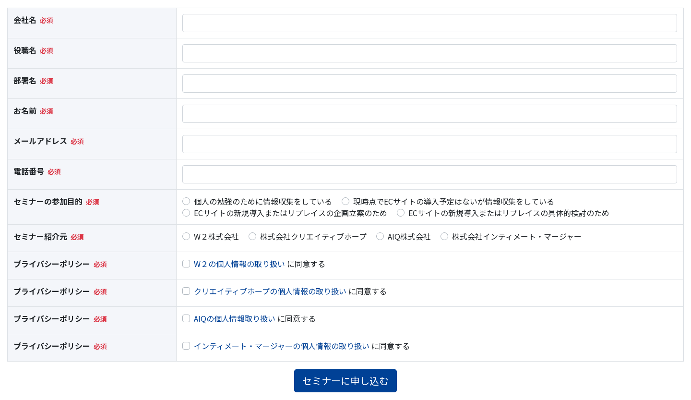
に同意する (259, 263)
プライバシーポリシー (51, 263)
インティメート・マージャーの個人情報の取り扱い (281, 346)
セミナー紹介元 (40, 236)
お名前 (24, 110)
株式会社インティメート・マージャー (517, 236)
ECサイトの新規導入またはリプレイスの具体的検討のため (508, 212)
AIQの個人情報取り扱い (234, 318)
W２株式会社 (216, 236)
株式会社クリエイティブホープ (313, 236)
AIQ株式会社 (409, 236)
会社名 (24, 19)
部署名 (24, 80)
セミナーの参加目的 (48, 201)
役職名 (24, 50)
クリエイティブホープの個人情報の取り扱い (270, 291)
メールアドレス (40, 140)
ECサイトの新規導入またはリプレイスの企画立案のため (290, 212)
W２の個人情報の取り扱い (239, 263)
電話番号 (28, 171)
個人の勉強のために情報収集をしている (263, 201)
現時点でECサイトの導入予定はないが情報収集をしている (453, 201)
